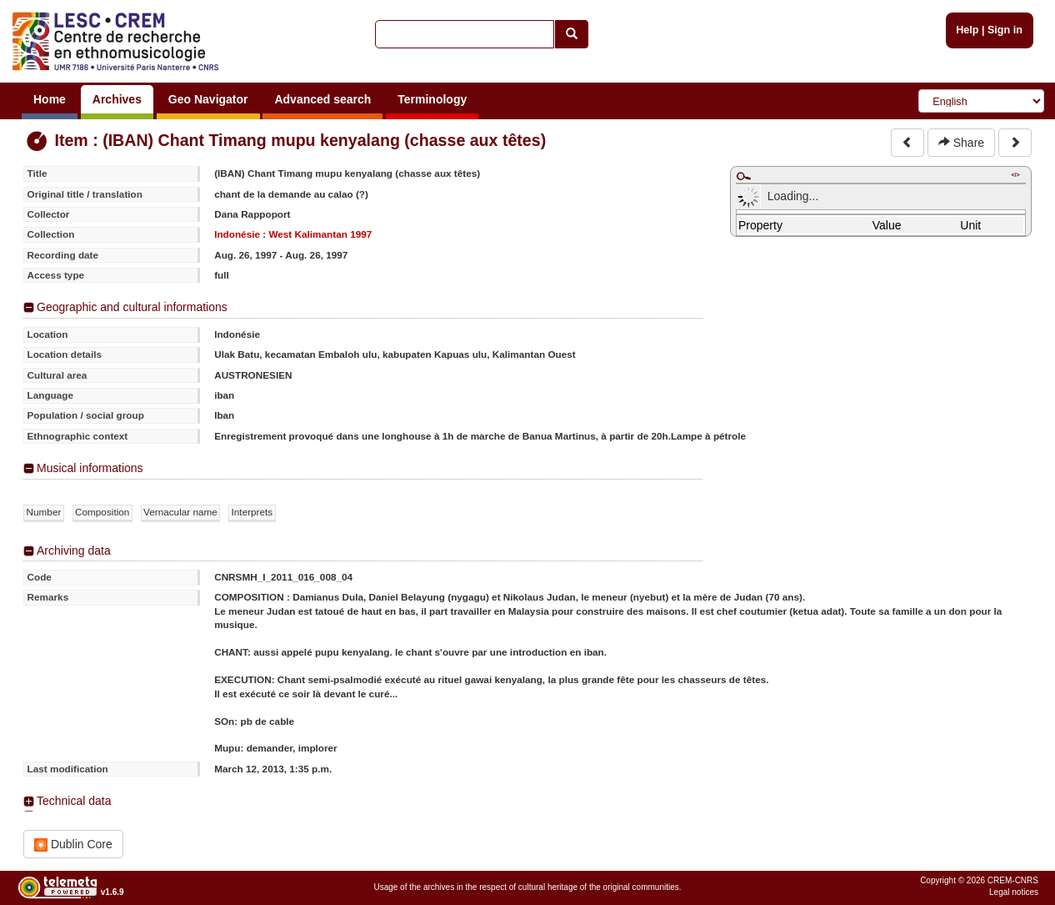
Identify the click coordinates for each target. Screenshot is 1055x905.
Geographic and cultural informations (132, 307)
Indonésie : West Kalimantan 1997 (293, 234)
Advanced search (322, 99)
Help (967, 30)
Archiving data (74, 550)
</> (1015, 175)
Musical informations (90, 468)
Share (961, 142)
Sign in (1005, 30)
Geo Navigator (208, 99)
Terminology (432, 99)
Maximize (743, 176)
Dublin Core (73, 844)
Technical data (74, 800)
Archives (117, 99)
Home (49, 99)
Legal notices (1013, 892)
